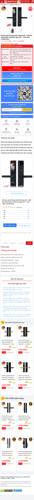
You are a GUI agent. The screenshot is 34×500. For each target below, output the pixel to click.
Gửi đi (29, 243)
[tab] (17, 81)
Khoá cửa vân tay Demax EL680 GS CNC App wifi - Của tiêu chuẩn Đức (8, 342)
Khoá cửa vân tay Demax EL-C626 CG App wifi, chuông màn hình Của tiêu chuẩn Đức (25, 377)
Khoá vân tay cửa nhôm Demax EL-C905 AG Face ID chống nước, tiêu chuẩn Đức (7, 453)
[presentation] (32, 17)
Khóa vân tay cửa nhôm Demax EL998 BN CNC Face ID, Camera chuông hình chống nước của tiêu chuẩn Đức (25, 418)
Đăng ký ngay (26, 109)
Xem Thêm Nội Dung (17, 193)
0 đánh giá (19, 207)
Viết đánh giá (10, 225)
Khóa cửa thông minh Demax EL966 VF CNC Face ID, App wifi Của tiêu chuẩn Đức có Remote (25, 453)
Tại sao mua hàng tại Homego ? (11, 116)
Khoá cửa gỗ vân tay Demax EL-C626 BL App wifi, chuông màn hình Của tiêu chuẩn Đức (9, 377)
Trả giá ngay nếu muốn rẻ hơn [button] (17, 81)
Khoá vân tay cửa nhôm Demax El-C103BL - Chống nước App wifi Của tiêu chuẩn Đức (8, 418)
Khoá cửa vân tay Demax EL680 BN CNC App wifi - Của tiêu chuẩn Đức (25, 342)
